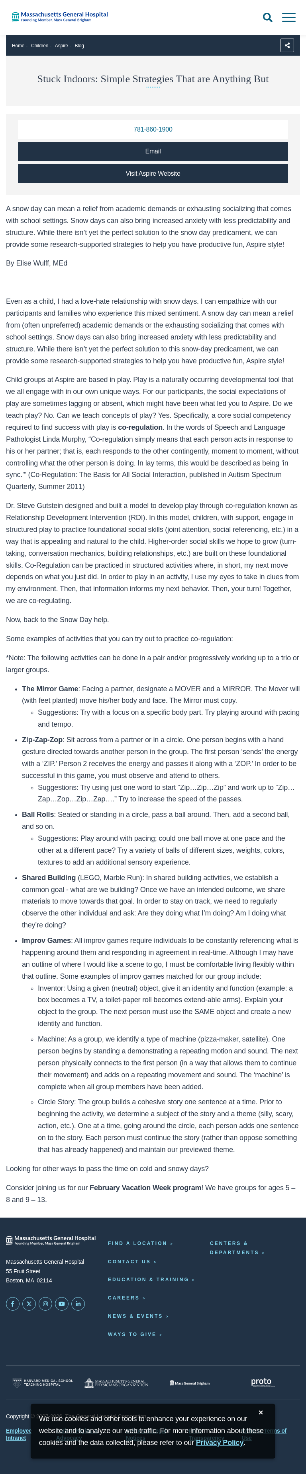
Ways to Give (132, 1334)
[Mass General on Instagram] (45, 1304)
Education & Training (148, 1279)
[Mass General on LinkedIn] (78, 1304)
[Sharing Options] (287, 45)
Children (39, 45)
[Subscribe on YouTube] (62, 1304)
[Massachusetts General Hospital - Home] (51, 1240)
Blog (79, 45)
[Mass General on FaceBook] (13, 1304)
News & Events (135, 1316)
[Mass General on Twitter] (29, 1304)
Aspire (61, 45)
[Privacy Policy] (220, 1443)
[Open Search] (268, 17)
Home (18, 45)
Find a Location (137, 1243)
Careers (124, 1298)
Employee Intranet (19, 1434)
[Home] (64, 17)
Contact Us (129, 1262)
